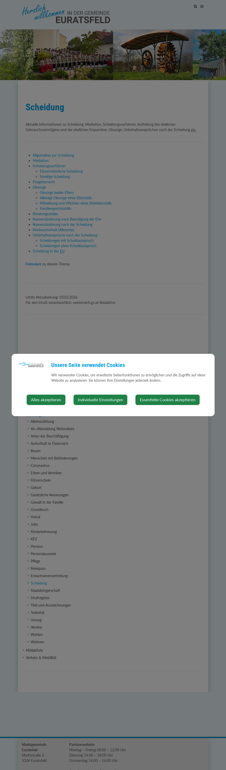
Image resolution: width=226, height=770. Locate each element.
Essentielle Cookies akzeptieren (167, 399)
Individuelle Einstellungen (100, 399)
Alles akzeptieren (46, 399)
